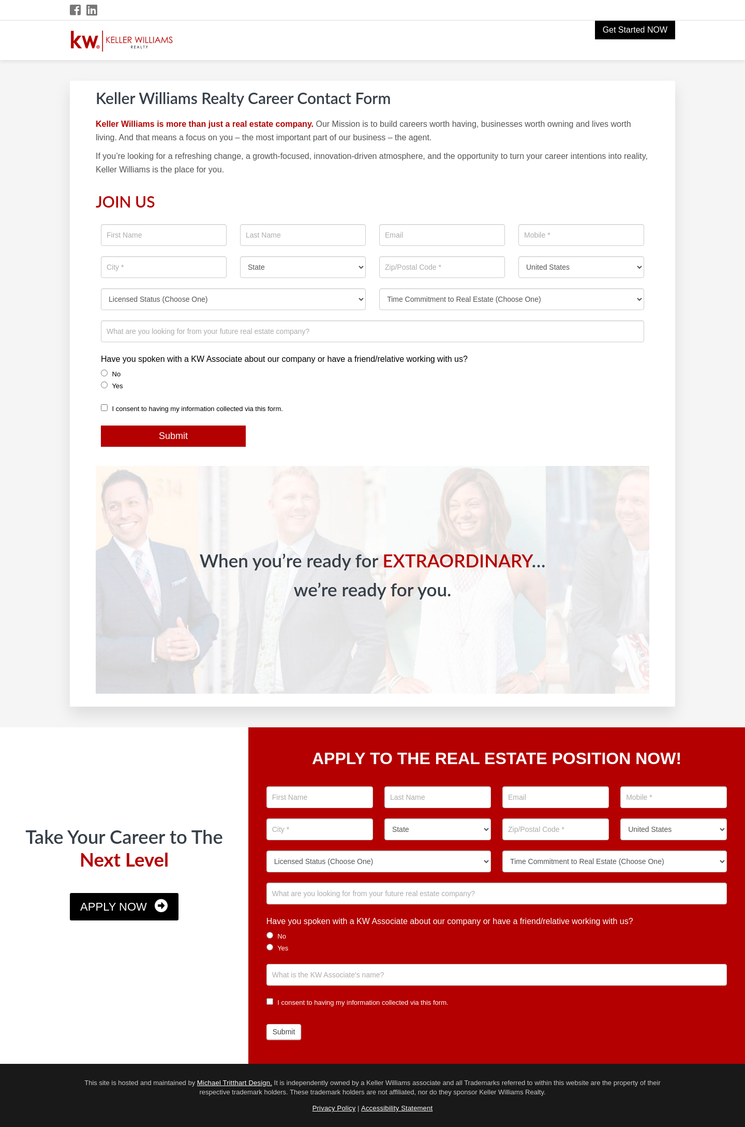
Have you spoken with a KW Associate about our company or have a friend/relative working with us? (284, 359)
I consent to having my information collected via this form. (192, 409)
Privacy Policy (334, 1108)
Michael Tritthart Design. (234, 1083)
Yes (112, 386)
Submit (173, 436)
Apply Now (113, 906)
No (111, 374)
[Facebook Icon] (76, 10)
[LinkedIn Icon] (92, 10)
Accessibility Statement (397, 1108)
